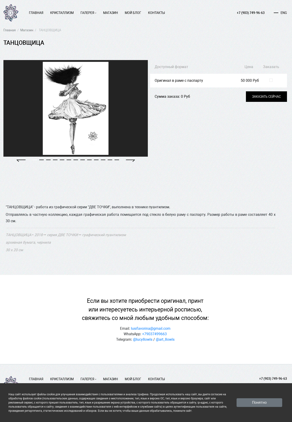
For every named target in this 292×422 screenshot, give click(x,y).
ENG (280, 13)
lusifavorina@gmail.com (150, 328)
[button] (21, 160)
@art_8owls (165, 339)
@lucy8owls (142, 339)
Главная (36, 13)
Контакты (156, 13)
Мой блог (133, 13)
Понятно (259, 402)
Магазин (110, 13)
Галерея (88, 13)
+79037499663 (154, 334)
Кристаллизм (62, 13)
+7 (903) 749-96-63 (251, 13)
